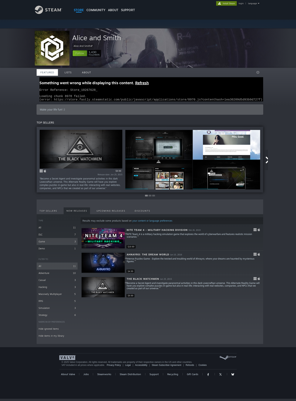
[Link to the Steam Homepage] (51, 13)
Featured (47, 72)
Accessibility (141, 367)
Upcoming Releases (110, 213)
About (113, 10)
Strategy (57, 317)
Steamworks (104, 376)
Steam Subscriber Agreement (166, 367)
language (252, 3)
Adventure (57, 275)
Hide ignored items (49, 331)
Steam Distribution (130, 376)
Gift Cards (192, 376)
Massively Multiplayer (57, 296)
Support (154, 376)
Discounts (142, 213)
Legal (128, 367)
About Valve (68, 376)
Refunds (190, 367)
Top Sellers (48, 213)
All (57, 229)
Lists (68, 72)
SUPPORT (128, 10)
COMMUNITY (95, 10)
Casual (57, 282)
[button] (80, 53)
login (241, 3)
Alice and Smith (96, 37)
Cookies (202, 367)
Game (57, 243)
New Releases (76, 213)
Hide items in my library (51, 338)
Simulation (57, 310)
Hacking (57, 289)
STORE (79, 10)
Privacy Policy (114, 367)
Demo (57, 250)
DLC (57, 236)
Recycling (172, 376)
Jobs (86, 376)
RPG (57, 303)
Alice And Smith (83, 45)
